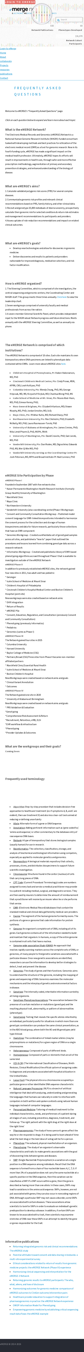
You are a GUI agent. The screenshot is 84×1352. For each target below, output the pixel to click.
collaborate (6, 61)
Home (3, 53)
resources (5, 69)
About (3, 57)
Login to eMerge (8, 48)
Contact (4, 78)
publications (6, 74)
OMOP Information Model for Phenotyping (34, 1305)
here (63, 364)
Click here (62, 297)
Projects (4, 65)
